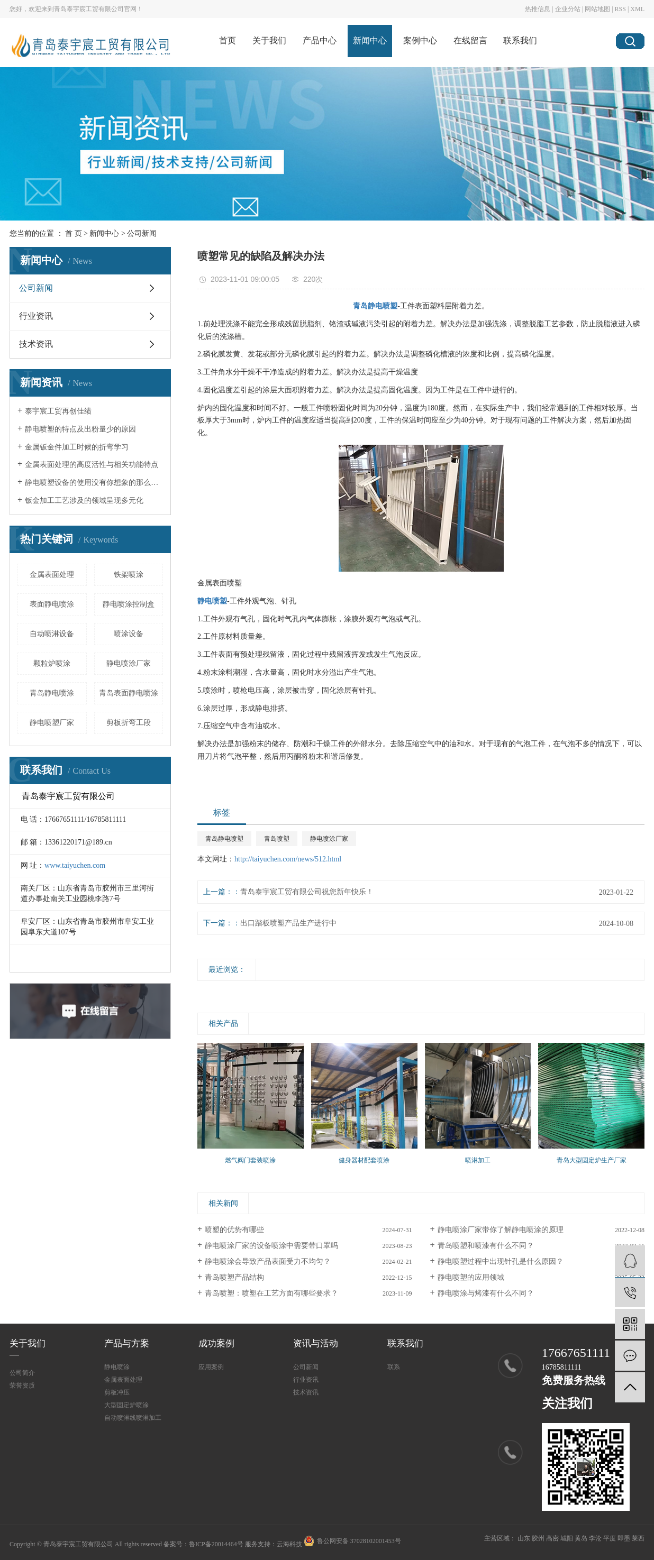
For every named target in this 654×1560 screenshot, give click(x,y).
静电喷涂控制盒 (129, 604)
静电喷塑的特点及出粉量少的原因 (80, 429)
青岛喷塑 (276, 838)
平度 (609, 1538)
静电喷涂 (117, 1367)
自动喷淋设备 (52, 634)
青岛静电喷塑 (224, 838)
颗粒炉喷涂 (51, 663)
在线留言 (470, 40)
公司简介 (22, 1373)
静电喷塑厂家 (52, 723)
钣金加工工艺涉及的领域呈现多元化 (84, 500)
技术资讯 (36, 343)
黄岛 (581, 1538)
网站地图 (597, 9)
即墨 (623, 1538)
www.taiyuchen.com (74, 865)
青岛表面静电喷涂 (128, 693)
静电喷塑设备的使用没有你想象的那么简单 (94, 483)
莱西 (638, 1538)
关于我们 (269, 40)
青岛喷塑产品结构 (234, 1277)
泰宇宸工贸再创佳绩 (58, 411)
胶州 (538, 1538)
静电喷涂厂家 (128, 663)
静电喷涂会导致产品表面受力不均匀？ (268, 1261)
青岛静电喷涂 (52, 693)
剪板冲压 (117, 1392)
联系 (393, 1367)
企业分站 (567, 9)
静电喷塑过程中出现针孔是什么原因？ (501, 1261)
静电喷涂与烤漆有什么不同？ (486, 1293)
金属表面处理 (52, 575)
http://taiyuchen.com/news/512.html (287, 859)
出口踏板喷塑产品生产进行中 (288, 923)
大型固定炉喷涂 (126, 1405)
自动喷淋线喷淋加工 (132, 1417)
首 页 (73, 233)
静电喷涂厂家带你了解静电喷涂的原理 (501, 1230)
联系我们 (520, 40)
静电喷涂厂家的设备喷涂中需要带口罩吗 (271, 1246)
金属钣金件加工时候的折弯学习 (77, 447)
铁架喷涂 (128, 575)
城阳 (566, 1538)
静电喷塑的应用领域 (471, 1277)
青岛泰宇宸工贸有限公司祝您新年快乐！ (307, 892)
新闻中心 (370, 40)
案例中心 (420, 40)
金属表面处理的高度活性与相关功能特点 (91, 465)
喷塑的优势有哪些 (234, 1230)
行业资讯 (36, 315)
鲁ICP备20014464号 (216, 1544)
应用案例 (211, 1367)
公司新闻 (142, 233)
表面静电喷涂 (52, 604)
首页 (227, 40)
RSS (620, 9)
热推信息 (537, 9)
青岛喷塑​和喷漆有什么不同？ (486, 1246)
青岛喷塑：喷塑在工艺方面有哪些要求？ (271, 1293)
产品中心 (320, 40)
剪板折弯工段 (128, 723)
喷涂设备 (128, 634)
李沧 (595, 1538)
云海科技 (289, 1544)
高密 (552, 1538)
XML (637, 9)
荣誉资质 (22, 1385)
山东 (523, 1538)
